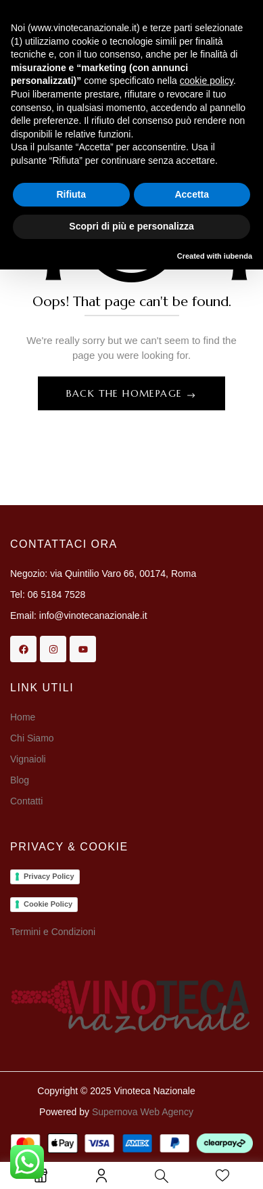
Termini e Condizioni (52, 931)
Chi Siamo (33, 738)
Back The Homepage (126, 393)
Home (22, 717)
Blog (19, 780)
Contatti (26, 801)
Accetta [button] (191, 194)
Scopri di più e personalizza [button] (131, 226)
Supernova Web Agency (142, 1111)
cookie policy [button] (206, 80)
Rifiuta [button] (71, 194)
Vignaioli (28, 759)
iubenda (238, 256)
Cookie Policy (48, 904)
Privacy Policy (49, 876)
